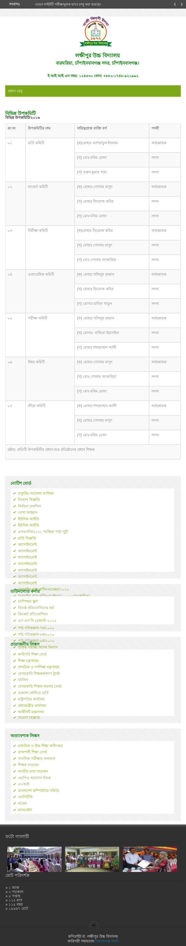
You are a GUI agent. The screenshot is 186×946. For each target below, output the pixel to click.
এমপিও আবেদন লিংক (34, 778)
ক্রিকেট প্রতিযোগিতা (33, 614)
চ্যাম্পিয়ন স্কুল (28, 601)
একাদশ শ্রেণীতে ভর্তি (33, 693)
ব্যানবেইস (25, 810)
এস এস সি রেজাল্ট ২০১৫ (37, 620)
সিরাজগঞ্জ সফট (106, 941)
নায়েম (22, 803)
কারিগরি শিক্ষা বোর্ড (32, 654)
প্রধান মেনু (15, 91)
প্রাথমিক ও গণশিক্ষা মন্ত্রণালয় (38, 667)
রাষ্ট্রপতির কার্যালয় (31, 699)
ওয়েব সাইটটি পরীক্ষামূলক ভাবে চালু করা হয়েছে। (68, 4)
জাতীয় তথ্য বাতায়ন (33, 771)
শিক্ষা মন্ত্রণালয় (28, 661)
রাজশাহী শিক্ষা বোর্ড (32, 752)
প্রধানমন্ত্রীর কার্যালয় (32, 706)
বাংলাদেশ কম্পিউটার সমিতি (38, 791)
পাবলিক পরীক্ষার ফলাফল (36, 758)
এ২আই (23, 784)
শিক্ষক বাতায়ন (28, 765)
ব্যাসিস (23, 680)
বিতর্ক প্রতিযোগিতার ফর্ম (36, 608)
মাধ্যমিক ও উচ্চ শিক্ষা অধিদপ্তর (40, 746)
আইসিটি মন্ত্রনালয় (31, 712)
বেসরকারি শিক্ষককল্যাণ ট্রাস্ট (39, 673)
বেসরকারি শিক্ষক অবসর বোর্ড (39, 686)
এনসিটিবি (25, 797)
